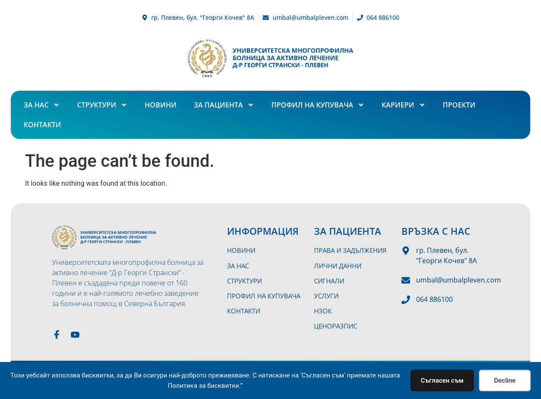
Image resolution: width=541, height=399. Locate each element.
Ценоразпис (337, 323)
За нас (42, 105)
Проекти (459, 105)
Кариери (404, 105)
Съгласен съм (442, 380)
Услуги (327, 294)
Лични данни (339, 265)
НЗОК (323, 308)
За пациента (224, 105)
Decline (505, 380)
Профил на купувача (317, 105)
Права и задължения (353, 250)
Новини (161, 105)
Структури (102, 105)
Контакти (42, 124)
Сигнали (330, 279)
